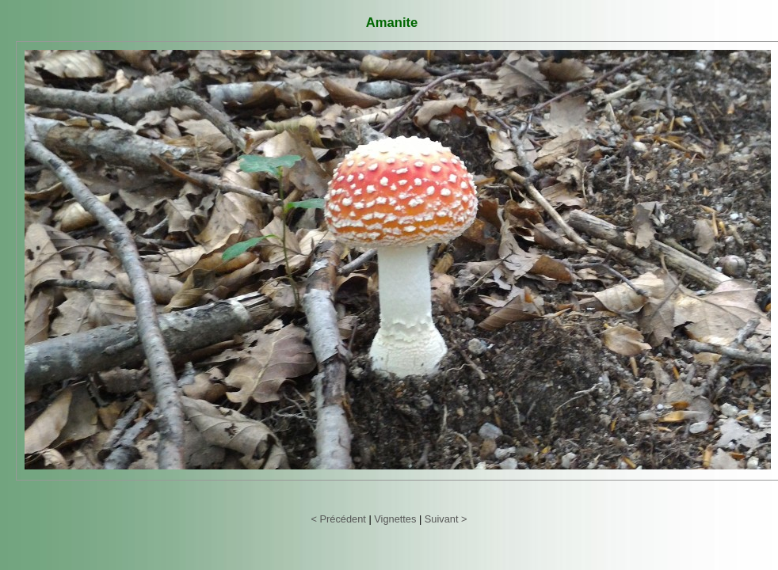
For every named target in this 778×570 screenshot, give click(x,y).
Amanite (392, 22)
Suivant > (446, 519)
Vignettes (395, 519)
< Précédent (338, 519)
